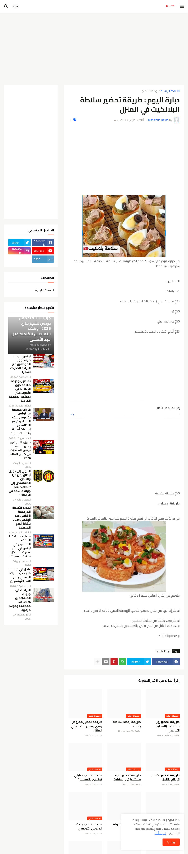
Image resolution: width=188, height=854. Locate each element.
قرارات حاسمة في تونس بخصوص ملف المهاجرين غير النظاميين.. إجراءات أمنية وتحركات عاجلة (21, 421)
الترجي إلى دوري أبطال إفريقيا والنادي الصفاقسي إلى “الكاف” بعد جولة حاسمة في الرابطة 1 (20, 483)
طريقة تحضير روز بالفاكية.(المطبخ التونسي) (168, 726)
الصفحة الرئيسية (170, 91)
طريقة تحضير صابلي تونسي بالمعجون (88, 777)
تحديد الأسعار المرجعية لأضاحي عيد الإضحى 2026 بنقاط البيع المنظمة (21, 517)
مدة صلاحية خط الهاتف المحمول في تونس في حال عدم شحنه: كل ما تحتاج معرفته (20, 546)
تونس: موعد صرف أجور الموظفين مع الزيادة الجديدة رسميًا (20, 364)
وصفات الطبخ (150, 91)
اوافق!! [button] (171, 842)
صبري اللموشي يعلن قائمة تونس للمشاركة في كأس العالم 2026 (20, 450)
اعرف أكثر (160, 833)
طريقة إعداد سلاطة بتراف (127, 724)
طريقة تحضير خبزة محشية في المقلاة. (127, 777)
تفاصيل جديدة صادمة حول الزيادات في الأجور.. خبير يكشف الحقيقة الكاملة (20, 391)
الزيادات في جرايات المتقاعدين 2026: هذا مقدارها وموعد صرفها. (20, 600)
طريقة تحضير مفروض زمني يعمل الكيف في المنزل (86, 726)
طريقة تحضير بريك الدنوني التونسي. (89, 826)
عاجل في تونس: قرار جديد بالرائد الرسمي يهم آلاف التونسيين (20, 575)
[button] (182, 6)
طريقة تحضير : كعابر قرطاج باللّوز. (165, 777)
